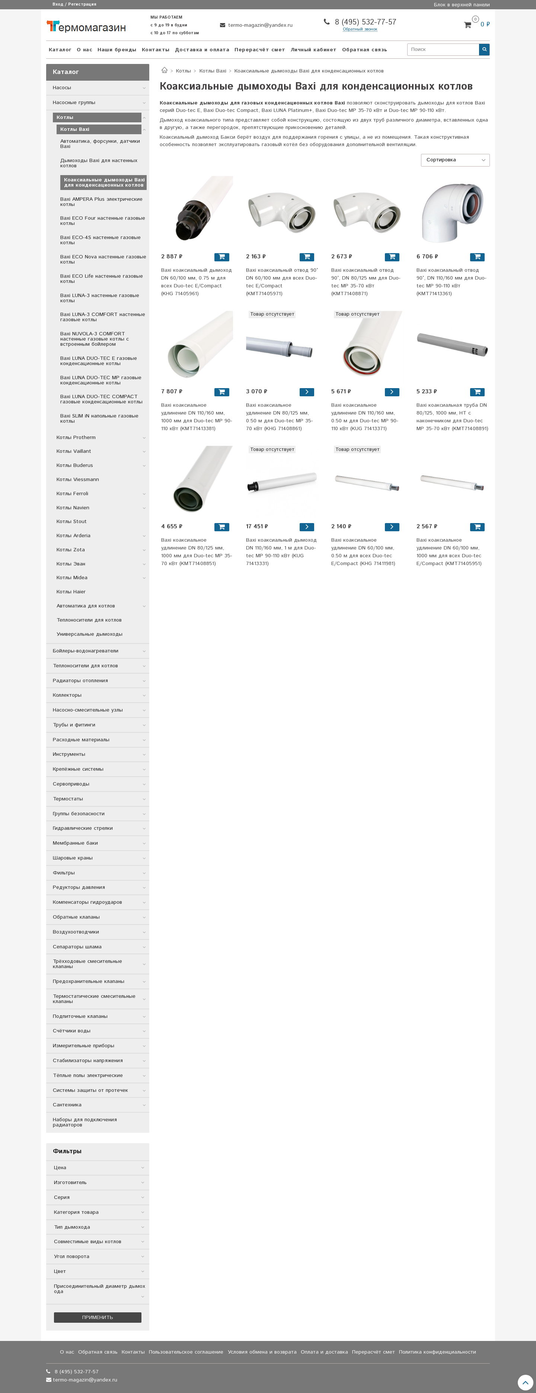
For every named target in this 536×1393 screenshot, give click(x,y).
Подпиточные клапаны (80, 1016)
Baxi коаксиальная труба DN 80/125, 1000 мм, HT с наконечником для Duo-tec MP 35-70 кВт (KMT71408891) (452, 417)
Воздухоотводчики (76, 932)
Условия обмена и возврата (262, 1352)
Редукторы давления (79, 887)
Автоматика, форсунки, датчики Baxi (100, 144)
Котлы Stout (72, 521)
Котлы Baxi (213, 71)
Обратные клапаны (76, 917)
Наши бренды (117, 50)
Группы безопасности (79, 814)
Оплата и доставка (324, 1352)
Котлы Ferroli (72, 493)
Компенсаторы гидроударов (87, 902)
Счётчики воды (71, 1031)
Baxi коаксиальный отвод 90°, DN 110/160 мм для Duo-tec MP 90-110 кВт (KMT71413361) (451, 282)
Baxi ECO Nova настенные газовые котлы (103, 259)
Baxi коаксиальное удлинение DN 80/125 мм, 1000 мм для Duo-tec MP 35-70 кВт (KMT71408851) (196, 551)
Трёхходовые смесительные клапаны (87, 964)
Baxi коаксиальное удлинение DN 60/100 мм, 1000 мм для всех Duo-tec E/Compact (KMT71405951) (449, 551)
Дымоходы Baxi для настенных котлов (98, 163)
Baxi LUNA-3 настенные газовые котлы (99, 298)
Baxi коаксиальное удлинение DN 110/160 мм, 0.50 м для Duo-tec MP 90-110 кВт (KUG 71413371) (364, 417)
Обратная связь (364, 50)
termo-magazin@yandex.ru (259, 25)
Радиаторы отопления (80, 680)
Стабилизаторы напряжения (88, 1060)
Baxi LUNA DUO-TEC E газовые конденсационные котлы (98, 361)
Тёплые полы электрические (88, 1075)
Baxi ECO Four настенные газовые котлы (102, 221)
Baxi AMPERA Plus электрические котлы (101, 202)
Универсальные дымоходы (89, 634)
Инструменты (69, 754)
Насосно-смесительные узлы (88, 710)
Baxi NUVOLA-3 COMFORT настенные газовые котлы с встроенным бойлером (94, 339)
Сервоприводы (71, 784)
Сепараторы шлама (77, 947)
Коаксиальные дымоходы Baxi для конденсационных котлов (104, 182)
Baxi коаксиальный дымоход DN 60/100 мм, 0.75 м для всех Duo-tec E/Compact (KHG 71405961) (196, 282)
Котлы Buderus (75, 465)
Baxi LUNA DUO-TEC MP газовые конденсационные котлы (100, 380)
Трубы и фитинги (74, 725)
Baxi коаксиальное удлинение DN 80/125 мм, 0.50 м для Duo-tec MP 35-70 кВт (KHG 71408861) (279, 417)
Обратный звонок (360, 30)
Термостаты (68, 799)
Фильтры (64, 873)
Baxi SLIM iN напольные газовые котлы (99, 418)
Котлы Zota (71, 550)
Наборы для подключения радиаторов (85, 1122)
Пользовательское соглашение (186, 1352)
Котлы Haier (71, 592)
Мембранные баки (75, 843)
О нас (85, 50)
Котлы (183, 71)
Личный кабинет (314, 50)
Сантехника (67, 1105)
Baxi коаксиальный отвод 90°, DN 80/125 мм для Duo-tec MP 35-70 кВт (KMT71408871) (366, 282)
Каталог (60, 50)
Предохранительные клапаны (88, 981)
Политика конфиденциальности (437, 1352)
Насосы (62, 87)
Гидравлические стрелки (83, 828)
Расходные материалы (81, 740)
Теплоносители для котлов (89, 620)
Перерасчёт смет (259, 50)
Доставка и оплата (202, 50)
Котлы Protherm (76, 437)
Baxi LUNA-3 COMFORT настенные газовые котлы (102, 317)
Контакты (156, 50)
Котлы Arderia (73, 535)
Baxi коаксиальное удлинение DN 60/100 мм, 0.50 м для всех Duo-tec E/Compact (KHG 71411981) (363, 551)
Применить (97, 1317)
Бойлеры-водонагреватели (85, 651)
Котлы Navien (73, 508)
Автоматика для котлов (86, 606)
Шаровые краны (73, 858)
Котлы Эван (71, 564)
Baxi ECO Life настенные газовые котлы (101, 279)
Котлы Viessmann (78, 479)
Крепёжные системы (78, 769)
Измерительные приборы (83, 1045)
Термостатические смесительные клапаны (94, 999)
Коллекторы (67, 695)
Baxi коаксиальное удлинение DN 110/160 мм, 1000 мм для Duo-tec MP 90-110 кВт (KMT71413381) (196, 417)
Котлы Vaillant (74, 451)
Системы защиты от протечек (90, 1090)
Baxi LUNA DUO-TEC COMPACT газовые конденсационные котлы (101, 399)
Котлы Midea (72, 577)
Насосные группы (74, 102)
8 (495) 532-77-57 (364, 22)
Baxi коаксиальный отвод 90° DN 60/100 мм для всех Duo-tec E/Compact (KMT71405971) (282, 282)
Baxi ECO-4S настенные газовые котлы (100, 240)
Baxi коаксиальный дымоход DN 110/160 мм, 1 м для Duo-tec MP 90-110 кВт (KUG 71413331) (281, 551)
